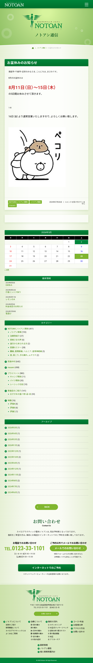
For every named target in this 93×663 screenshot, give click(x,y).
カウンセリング (55, 625)
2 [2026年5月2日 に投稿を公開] (81, 242)
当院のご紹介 (11, 625)
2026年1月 (12, 445)
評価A (12, 404)
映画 (10, 400)
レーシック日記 (16, 384)
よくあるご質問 (11, 634)
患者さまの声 (16, 340)
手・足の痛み (35, 637)
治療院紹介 (15, 336)
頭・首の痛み (35, 625)
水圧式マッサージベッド (58, 628)
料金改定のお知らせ (14, 306)
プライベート (13, 373)
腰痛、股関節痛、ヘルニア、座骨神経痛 (26, 351)
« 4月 (7, 270)
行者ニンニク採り (13, 292)
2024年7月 (12, 486)
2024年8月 (12, 480)
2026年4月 (12, 433)
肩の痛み (34, 628)
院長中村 (11, 361)
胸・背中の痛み (36, 631)
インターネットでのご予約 (46, 567)
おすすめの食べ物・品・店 (20, 394)
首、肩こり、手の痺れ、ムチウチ (23, 355)
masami (12, 205)
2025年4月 (12, 463)
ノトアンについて (13, 621)
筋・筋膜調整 (53, 634)
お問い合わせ (47, 521)
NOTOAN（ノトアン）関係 (18, 202)
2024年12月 (13, 469)
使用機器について (12, 628)
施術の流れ (53, 621)
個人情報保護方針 (47, 652)
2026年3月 (12, 439)
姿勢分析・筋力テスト (57, 631)
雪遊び (8, 313)
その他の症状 (36, 639)
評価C (12, 411)
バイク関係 (15, 380)
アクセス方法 (79, 628)
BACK (46, 507)
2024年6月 (12, 492)
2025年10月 (13, 457)
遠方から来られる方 (18, 343)
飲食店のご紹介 (14, 391)
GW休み (9, 285)
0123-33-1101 (25, 548)
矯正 (50, 637)
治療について (36, 621)
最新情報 (44, 645)
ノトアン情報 (36, 202)
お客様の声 (78, 625)
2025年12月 (13, 451)
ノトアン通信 (46, 34)
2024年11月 (13, 475)
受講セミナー (16, 347)
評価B (12, 408)
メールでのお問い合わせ (68, 548)
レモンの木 (10, 299)
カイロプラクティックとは (16, 631)
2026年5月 (12, 427)
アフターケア (54, 639)
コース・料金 (78, 621)
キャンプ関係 (16, 377)
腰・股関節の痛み (37, 634)
